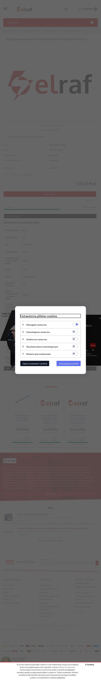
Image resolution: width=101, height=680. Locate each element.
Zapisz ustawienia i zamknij (35, 363)
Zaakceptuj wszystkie (68, 363)
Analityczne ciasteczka (36, 339)
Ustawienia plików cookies (38, 316)
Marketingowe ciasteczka (38, 332)
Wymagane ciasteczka (36, 324)
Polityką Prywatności (66, 667)
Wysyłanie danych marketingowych (42, 346)
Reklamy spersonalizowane (38, 354)
